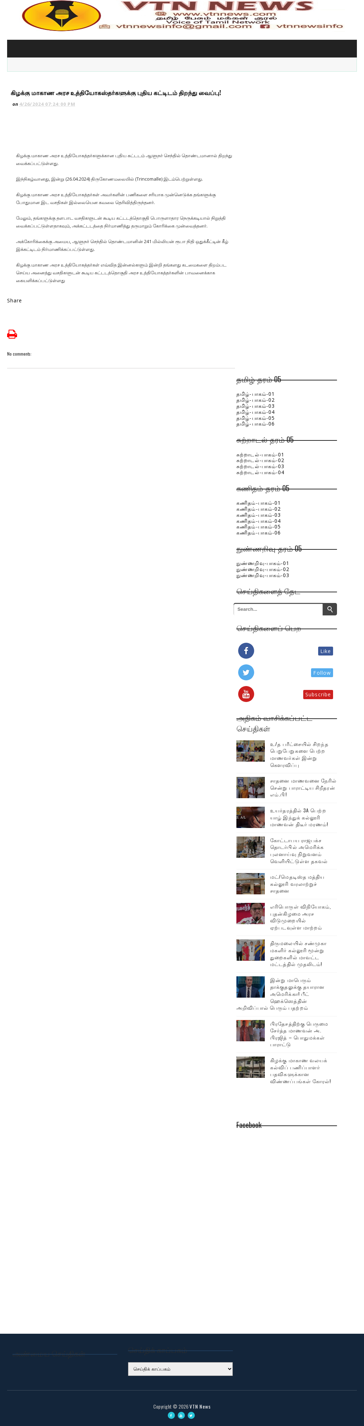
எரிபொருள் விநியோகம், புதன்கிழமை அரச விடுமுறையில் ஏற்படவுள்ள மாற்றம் (300, 917)
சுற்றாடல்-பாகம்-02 (260, 460)
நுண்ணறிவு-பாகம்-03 (262, 575)
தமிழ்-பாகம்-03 (255, 405)
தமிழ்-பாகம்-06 (255, 423)
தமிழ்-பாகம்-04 (255, 411)
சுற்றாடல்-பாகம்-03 (260, 466)
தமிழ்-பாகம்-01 (255, 393)
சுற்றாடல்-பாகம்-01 (260, 454)
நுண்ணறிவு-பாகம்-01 (262, 563)
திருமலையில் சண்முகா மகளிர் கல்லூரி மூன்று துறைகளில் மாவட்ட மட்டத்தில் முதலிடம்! (298, 953)
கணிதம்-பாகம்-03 (258, 514)
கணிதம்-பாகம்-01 (258, 502)
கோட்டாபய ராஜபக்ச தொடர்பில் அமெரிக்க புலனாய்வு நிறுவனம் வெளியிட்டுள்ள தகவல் (299, 850)
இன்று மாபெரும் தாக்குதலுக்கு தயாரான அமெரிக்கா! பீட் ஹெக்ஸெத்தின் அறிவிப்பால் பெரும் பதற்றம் (280, 993)
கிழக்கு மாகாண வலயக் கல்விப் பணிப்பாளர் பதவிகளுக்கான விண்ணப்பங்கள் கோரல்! (300, 1070)
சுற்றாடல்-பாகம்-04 (260, 472)
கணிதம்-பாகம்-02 (258, 508)
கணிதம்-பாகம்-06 (258, 532)
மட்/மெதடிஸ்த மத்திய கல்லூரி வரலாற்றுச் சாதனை (297, 883)
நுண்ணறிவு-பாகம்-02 (262, 569)
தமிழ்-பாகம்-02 (255, 399)
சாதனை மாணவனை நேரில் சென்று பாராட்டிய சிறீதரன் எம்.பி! (303, 787)
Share (14, 300)
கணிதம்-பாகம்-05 (258, 526)
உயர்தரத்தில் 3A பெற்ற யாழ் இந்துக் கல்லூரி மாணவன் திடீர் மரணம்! (299, 817)
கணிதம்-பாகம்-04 (258, 520)
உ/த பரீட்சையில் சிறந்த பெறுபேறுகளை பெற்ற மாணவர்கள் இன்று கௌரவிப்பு (299, 754)
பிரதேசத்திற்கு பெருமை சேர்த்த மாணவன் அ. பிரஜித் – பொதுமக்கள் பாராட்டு (299, 1034)
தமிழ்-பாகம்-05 (255, 418)
